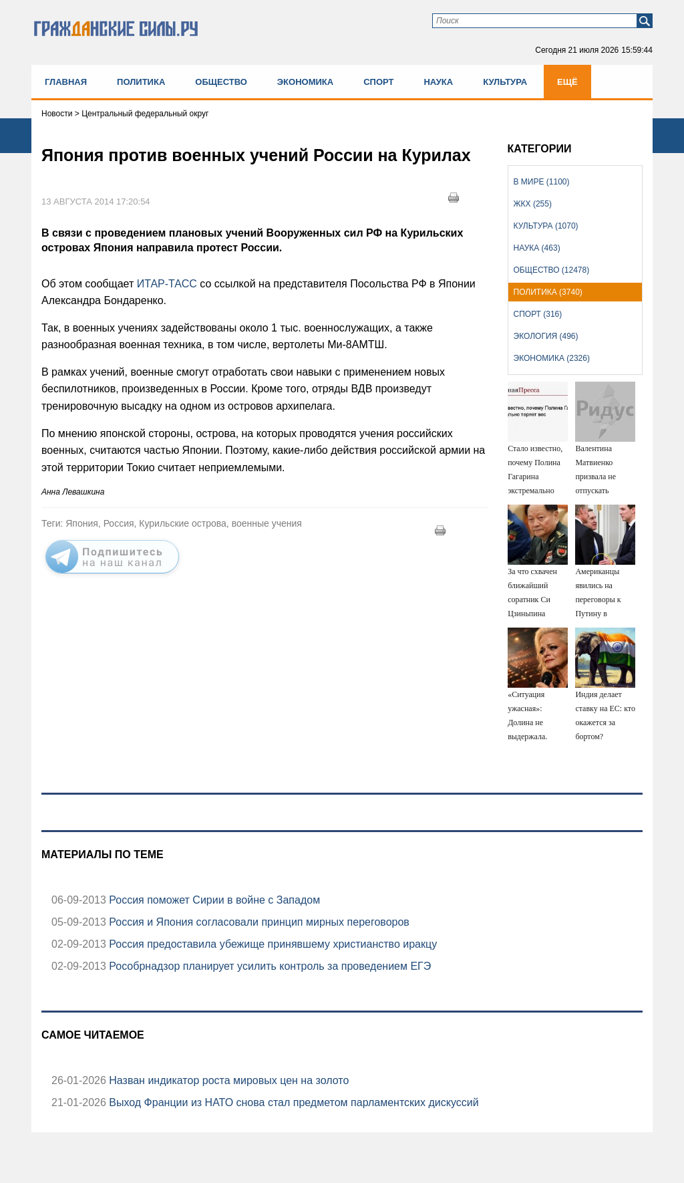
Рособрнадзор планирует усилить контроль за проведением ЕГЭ (268, 966)
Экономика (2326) (552, 358)
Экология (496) (546, 336)
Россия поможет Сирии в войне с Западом (213, 900)
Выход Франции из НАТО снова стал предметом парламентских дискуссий (292, 1102)
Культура (505, 82)
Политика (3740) (548, 292)
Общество (221, 82)
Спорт (378, 82)
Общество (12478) (552, 270)
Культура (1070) (546, 226)
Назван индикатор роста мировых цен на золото (227, 1080)
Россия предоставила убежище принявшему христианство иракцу (271, 944)
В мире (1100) (542, 181)
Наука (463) (537, 248)
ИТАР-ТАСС (168, 283)
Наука (438, 82)
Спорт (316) (538, 314)
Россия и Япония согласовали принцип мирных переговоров (257, 922)
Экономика (305, 82)
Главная (66, 82)
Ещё (567, 82)
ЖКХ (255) (533, 204)
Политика (141, 82)
